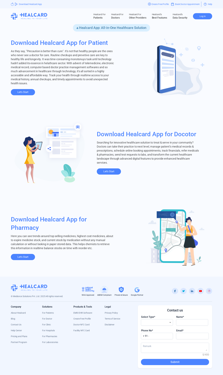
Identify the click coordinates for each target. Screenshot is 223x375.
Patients (99, 16)
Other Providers (137, 16)
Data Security (180, 16)
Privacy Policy (111, 313)
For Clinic (46, 324)
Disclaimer (109, 324)
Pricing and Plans (19, 336)
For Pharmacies (49, 336)
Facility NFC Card (81, 330)
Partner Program (19, 342)
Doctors (117, 16)
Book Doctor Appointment (185, 4)
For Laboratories (50, 342)
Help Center (16, 330)
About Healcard (18, 313)
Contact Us (16, 324)
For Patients (48, 313)
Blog (13, 318)
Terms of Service (112, 318)
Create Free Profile (82, 318)
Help (208, 4)
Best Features (159, 16)
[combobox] (157, 322)
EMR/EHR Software (82, 313)
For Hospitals (48, 330)
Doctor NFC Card (81, 324)
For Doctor (47, 318)
